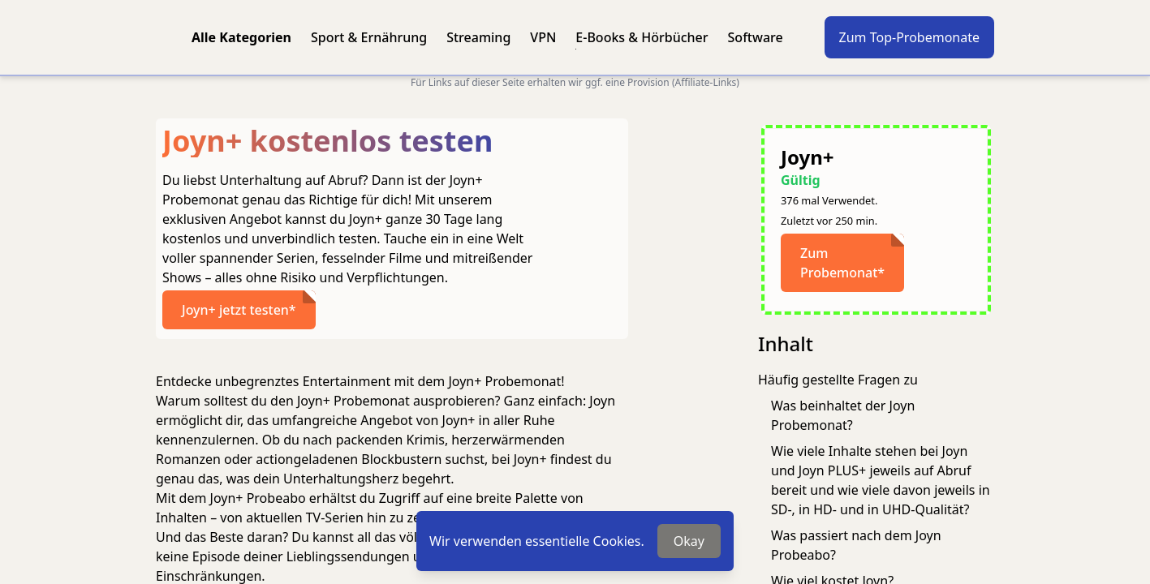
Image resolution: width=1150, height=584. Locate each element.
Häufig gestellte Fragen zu (838, 380)
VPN (543, 37)
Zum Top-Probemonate (909, 37)
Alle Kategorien (241, 37)
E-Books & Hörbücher (641, 37)
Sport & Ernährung (369, 37)
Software (755, 37)
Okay (689, 541)
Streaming (478, 37)
